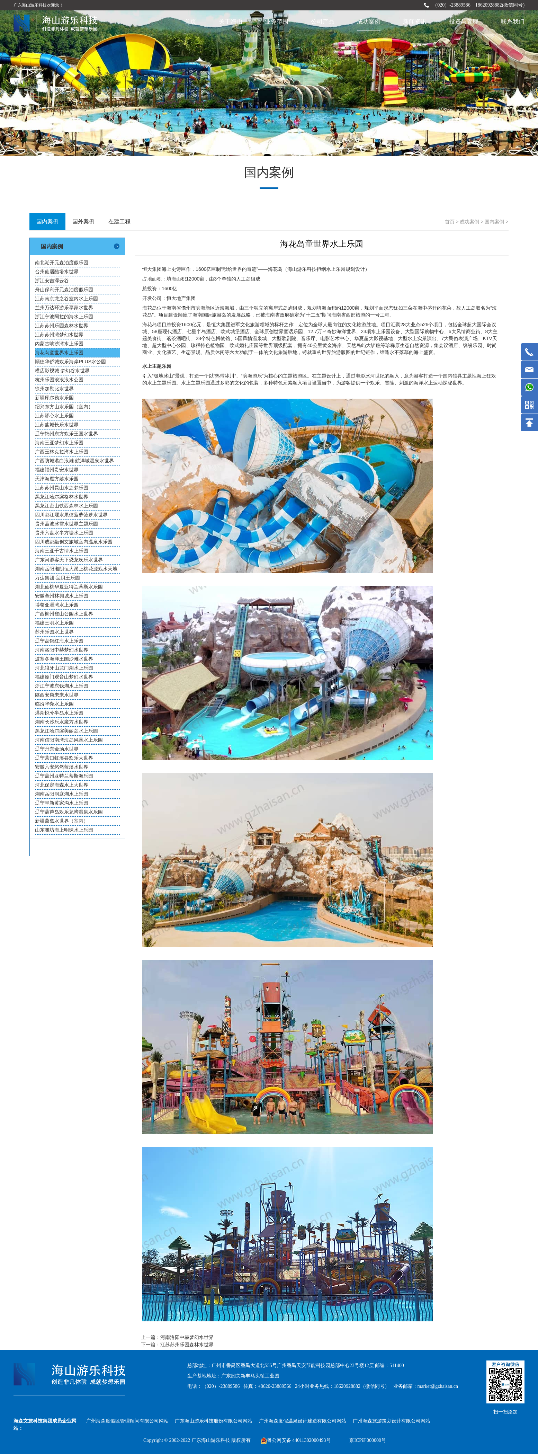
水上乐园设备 (385, 331)
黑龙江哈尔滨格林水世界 (61, 496)
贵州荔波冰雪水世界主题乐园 (66, 523)
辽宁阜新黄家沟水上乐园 (61, 803)
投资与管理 (463, 21)
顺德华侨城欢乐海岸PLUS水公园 (70, 361)
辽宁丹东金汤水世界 (57, 749)
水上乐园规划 (340, 269)
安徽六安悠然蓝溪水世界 (61, 767)
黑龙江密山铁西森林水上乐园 (66, 505)
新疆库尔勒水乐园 (54, 397)
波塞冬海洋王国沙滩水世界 (64, 659)
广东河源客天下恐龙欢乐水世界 (69, 559)
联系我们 (512, 21)
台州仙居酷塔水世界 (57, 271)
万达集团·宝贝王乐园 (57, 577)
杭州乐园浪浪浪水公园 (59, 379)
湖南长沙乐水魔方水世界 (61, 722)
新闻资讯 (415, 21)
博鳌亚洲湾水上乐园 (57, 605)
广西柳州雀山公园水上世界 (64, 614)
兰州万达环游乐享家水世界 (64, 307)
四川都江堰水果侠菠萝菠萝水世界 (71, 514)
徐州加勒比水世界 (54, 388)
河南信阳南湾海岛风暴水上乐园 (69, 740)
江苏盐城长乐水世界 (57, 424)
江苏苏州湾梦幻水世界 (59, 334)
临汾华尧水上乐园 (54, 704)
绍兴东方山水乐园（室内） (64, 406)
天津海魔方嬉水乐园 (57, 478)
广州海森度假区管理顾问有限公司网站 (127, 1421)
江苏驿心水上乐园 (54, 415)
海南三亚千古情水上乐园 (61, 550)
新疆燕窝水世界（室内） (61, 821)
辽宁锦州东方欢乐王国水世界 (66, 433)
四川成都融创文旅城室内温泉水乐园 (74, 541)
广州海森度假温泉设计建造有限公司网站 (302, 1421)
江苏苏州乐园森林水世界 (61, 325)
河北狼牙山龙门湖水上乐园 (64, 668)
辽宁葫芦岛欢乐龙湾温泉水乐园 (69, 812)
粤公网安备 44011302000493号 (296, 1440)
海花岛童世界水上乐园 (59, 352)
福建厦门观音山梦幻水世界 (64, 677)
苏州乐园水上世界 (54, 632)
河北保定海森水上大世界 (61, 785)
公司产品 (322, 21)
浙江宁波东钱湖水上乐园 (61, 686)
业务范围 (276, 21)
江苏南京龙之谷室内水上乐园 (66, 298)
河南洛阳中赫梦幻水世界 (61, 650)
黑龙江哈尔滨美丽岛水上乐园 (66, 731)
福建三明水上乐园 (54, 623)
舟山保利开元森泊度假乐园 (64, 289)
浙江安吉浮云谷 (52, 280)
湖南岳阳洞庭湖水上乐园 (61, 794)
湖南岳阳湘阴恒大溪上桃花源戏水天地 (76, 568)
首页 (190, 21)
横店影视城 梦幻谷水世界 (62, 370)
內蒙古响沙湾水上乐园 (59, 343)
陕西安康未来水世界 (57, 695)
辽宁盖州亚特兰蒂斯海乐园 (64, 776)
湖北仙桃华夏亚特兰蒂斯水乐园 (69, 586)
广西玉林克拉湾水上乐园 (61, 451)
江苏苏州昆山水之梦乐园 (61, 487)
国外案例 (83, 221)
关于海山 (230, 21)
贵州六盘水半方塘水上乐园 (64, 532)
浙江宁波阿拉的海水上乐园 (64, 316)
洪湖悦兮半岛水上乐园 (59, 713)
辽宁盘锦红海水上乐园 (59, 641)
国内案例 (494, 221)
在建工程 (119, 221)
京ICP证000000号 (367, 1440)
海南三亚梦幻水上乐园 (59, 442)
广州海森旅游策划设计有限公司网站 (391, 1421)
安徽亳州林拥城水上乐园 (61, 596)
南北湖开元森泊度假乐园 (61, 262)
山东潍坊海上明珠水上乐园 (64, 830)
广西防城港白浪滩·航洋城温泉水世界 (74, 460)
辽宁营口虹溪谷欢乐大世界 (64, 758)
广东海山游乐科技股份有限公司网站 (213, 1421)
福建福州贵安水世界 (57, 469)
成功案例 (368, 21)
